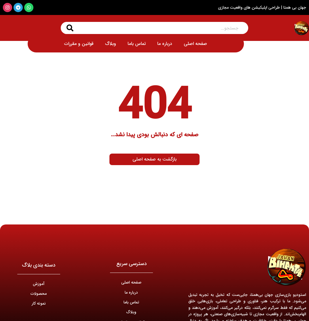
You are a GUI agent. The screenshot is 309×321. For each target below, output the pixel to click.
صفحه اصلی (195, 43)
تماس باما (137, 43)
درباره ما (164, 43)
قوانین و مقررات (79, 43)
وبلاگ (110, 43)
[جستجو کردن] (70, 28)
